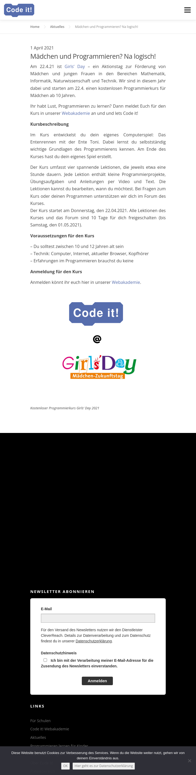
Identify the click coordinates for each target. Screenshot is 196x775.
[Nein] (189, 760)
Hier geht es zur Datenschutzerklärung (104, 766)
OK (65, 766)
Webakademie (76, 113)
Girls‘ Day (75, 66)
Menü (187, 10)
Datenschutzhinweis (59, 653)
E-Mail (46, 609)
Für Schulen (40, 720)
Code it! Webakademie (49, 728)
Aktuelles (38, 737)
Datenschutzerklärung (94, 641)
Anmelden (97, 681)
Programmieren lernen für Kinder (59, 745)
